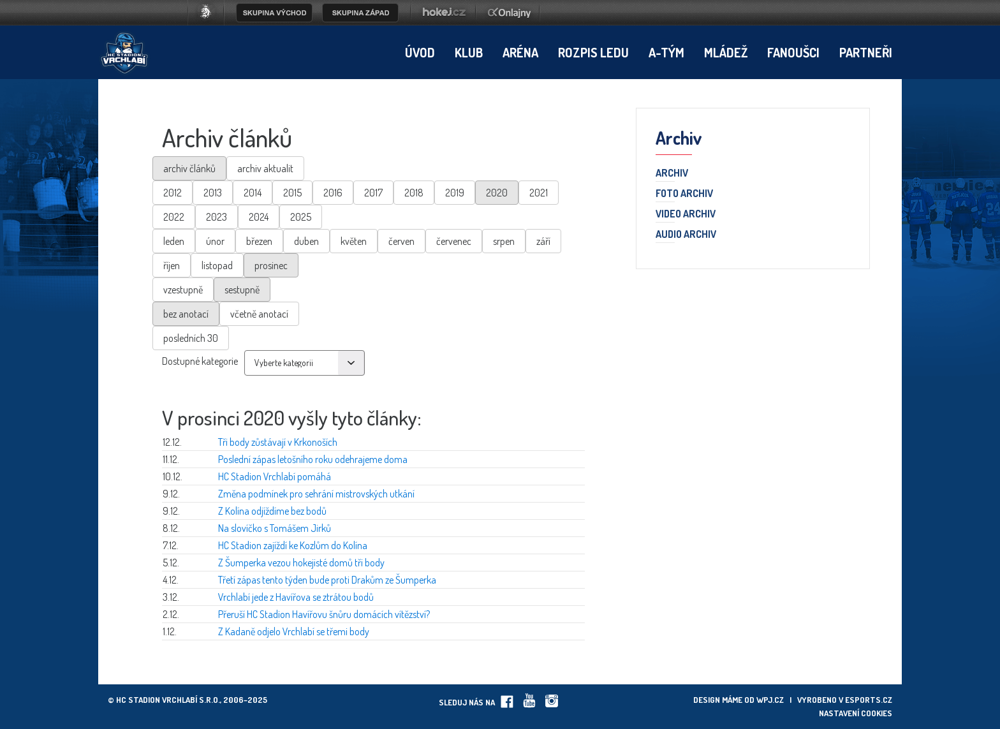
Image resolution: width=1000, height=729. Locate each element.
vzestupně (183, 289)
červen (401, 241)
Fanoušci (793, 52)
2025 (300, 216)
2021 (538, 192)
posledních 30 (190, 338)
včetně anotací (259, 313)
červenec (453, 241)
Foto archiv (684, 194)
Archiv (672, 173)
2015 (292, 192)
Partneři (865, 52)
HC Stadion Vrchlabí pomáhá (274, 476)
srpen (504, 241)
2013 (212, 192)
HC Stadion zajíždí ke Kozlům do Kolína (292, 545)
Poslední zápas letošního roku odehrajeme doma (313, 459)
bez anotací (186, 313)
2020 (497, 192)
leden (173, 241)
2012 (172, 192)
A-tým (666, 52)
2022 (173, 216)
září (543, 241)
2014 (252, 192)
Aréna (520, 52)
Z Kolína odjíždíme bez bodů (272, 510)
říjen (171, 265)
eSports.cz (868, 700)
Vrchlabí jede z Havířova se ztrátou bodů (296, 597)
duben (306, 241)
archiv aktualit (265, 168)
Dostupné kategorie (200, 361)
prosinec (271, 265)
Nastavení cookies (855, 713)
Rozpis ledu (593, 52)
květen (354, 241)
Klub (469, 52)
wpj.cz (770, 700)
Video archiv (686, 214)
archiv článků (189, 168)
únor (215, 241)
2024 (258, 216)
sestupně (242, 289)
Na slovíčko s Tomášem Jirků (274, 528)
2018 (413, 192)
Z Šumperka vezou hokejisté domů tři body (301, 562)
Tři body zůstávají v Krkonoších (277, 442)
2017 (373, 192)
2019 (454, 192)
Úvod (420, 52)
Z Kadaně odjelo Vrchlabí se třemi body (293, 631)
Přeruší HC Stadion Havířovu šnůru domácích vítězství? (324, 614)
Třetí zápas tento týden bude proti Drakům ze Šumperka (327, 579)
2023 (216, 216)
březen (259, 241)
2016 (332, 192)
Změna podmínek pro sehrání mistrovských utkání (316, 493)
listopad (217, 265)
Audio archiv (686, 234)
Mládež (725, 52)
